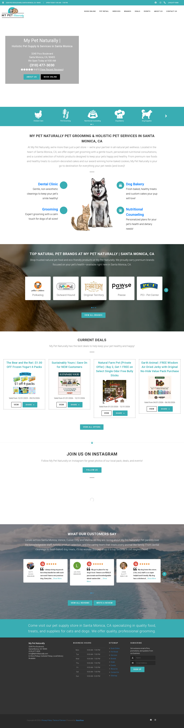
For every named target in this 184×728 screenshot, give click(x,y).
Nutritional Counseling (92, 121)
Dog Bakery (119, 121)
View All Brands (93, 315)
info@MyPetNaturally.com (38, 654)
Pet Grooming (65, 121)
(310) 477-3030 (42, 65)
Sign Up (137, 669)
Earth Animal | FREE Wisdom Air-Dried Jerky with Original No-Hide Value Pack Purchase (159, 367)
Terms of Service (59, 720)
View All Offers (91, 427)
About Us (32, 77)
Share (30, 405)
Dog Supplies (147, 121)
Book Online (50, 77)
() (51, 69)
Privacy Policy (47, 720)
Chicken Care (38, 121)
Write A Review (104, 603)
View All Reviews (80, 603)
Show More (57, 578)
